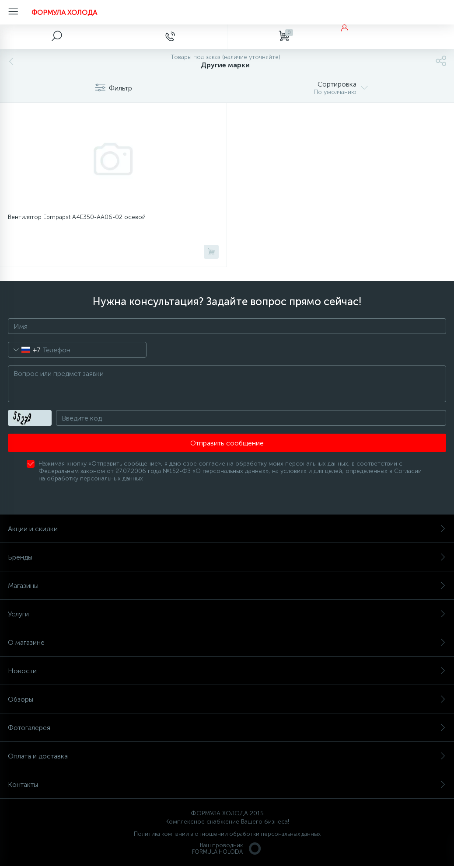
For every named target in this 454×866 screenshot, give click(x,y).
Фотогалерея (227, 727)
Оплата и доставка (227, 756)
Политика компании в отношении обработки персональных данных (227, 834)
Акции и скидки (227, 529)
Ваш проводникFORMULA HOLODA (227, 849)
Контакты (227, 784)
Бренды (227, 557)
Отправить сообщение (227, 443)
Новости (227, 671)
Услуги (227, 614)
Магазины (227, 585)
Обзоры (227, 699)
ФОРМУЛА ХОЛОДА (64, 12)
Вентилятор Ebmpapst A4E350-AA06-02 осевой (77, 217)
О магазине (227, 642)
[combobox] (24, 349)
